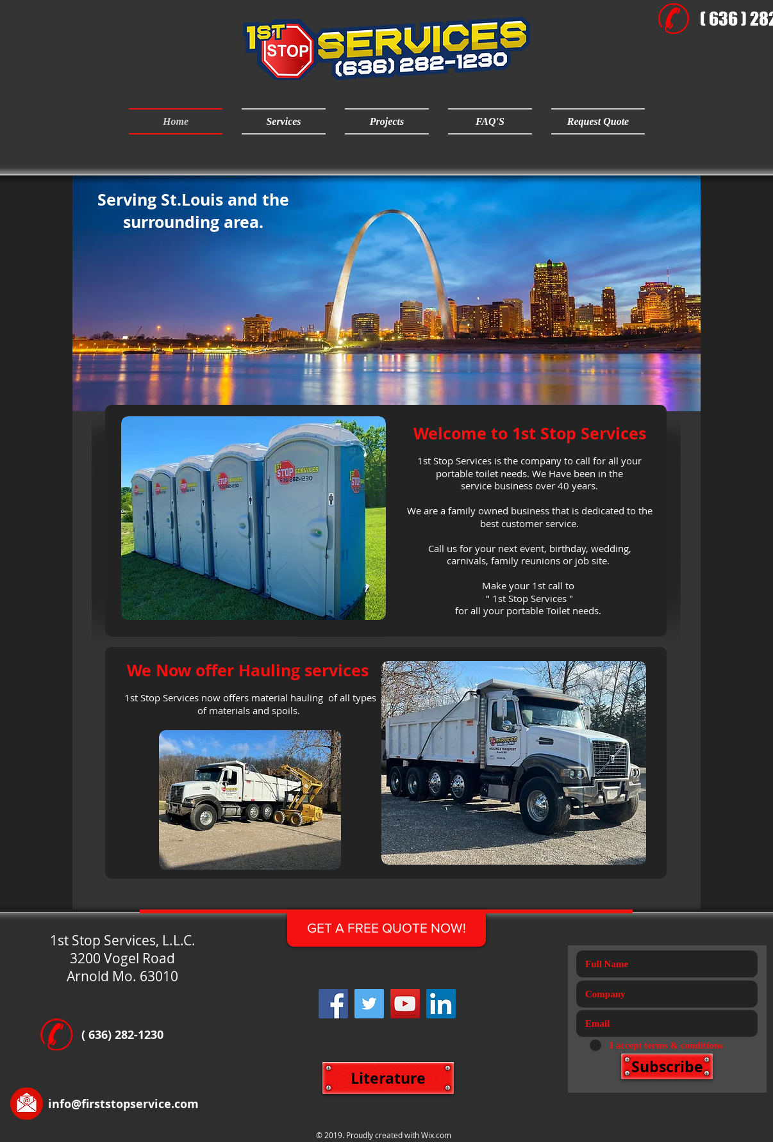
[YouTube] (405, 1003)
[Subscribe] (667, 1066)
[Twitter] (369, 1003)
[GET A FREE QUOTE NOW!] (386, 928)
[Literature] (388, 1078)
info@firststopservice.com (123, 1104)
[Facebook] (333, 1003)
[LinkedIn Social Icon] (441, 1003)
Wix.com (436, 1135)
